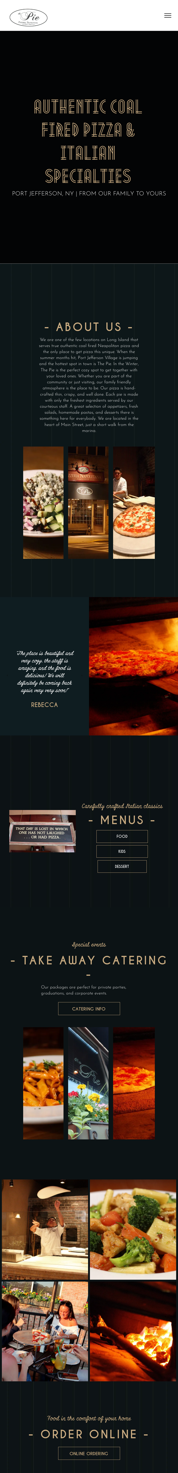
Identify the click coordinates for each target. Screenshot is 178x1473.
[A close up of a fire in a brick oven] (133, 1332)
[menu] (168, 15)
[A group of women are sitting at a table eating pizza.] (45, 1332)
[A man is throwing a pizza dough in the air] (45, 1229)
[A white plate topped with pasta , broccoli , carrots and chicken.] (133, 1229)
